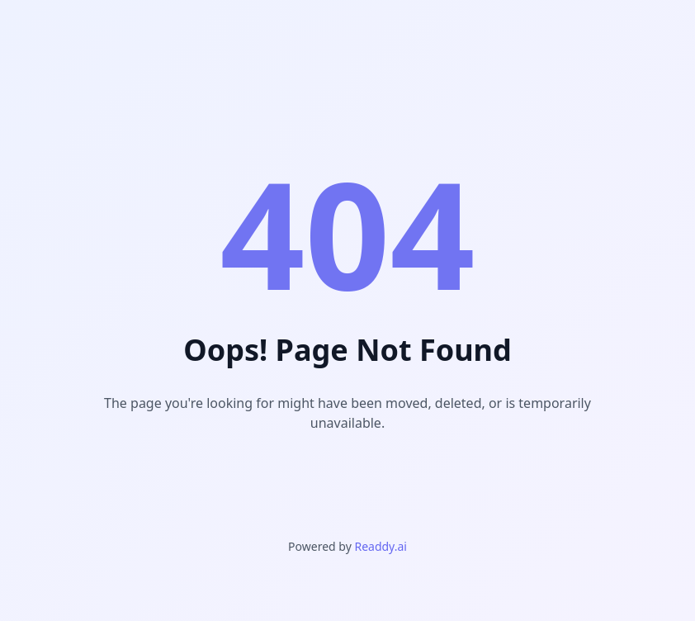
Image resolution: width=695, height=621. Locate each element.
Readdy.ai (380, 546)
